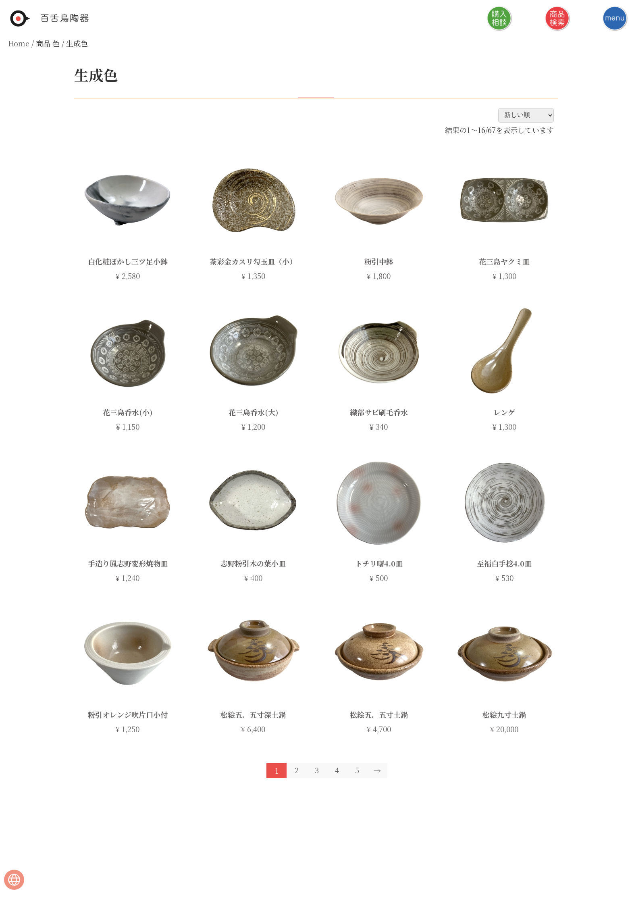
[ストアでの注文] (526, 115)
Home (18, 43)
